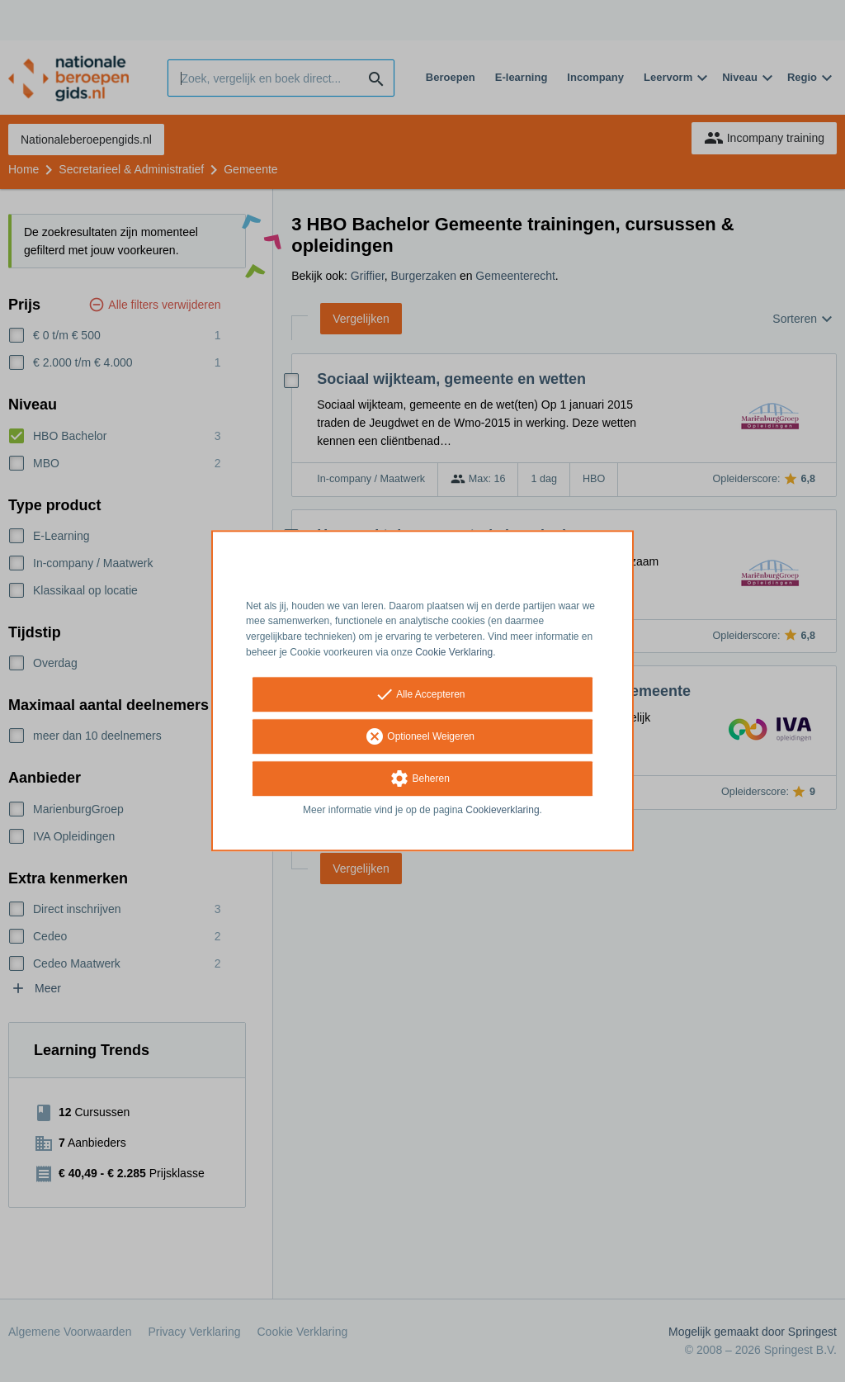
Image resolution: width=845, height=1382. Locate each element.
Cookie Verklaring (454, 652)
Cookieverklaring (502, 810)
